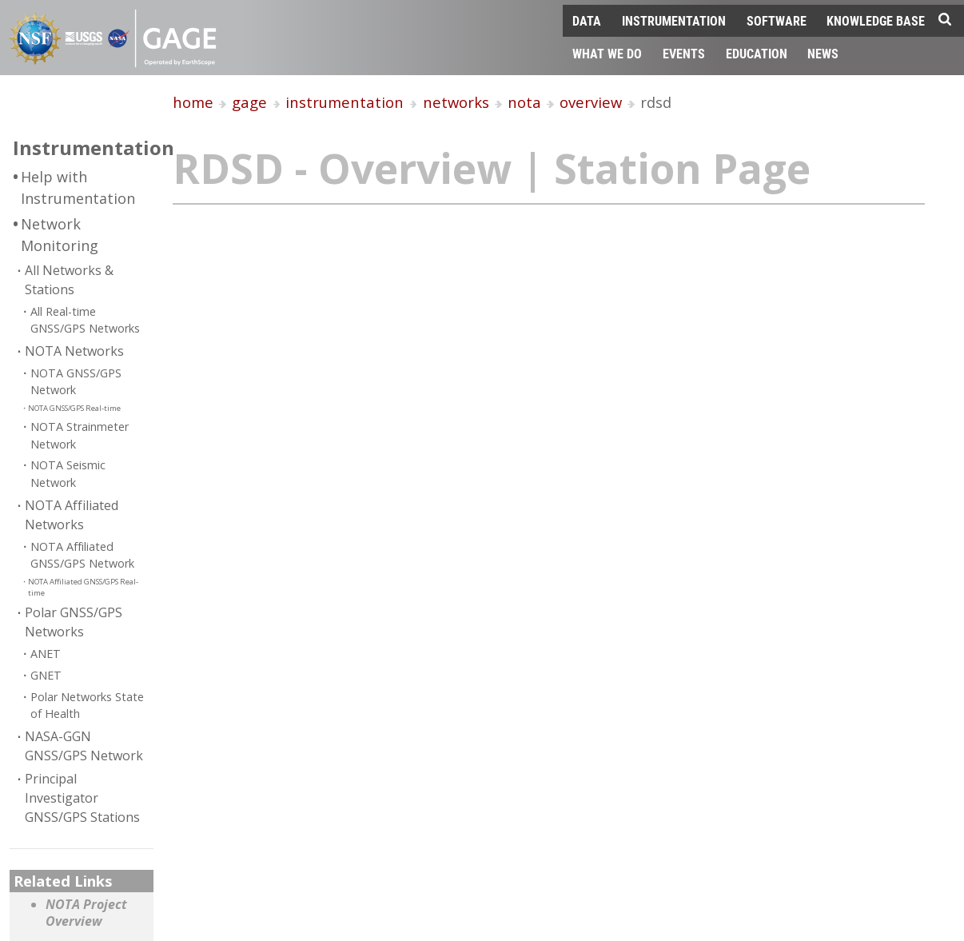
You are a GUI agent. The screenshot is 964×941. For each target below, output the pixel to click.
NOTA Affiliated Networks (71, 514)
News (823, 53)
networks (456, 102)
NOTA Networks (74, 351)
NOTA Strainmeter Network (79, 435)
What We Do (607, 53)
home (193, 102)
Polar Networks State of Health (87, 705)
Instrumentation (674, 20)
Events (684, 53)
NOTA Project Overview (86, 913)
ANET (45, 653)
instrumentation (344, 102)
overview (591, 102)
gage (249, 102)
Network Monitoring (59, 234)
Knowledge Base (876, 20)
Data (586, 20)
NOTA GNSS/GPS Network (75, 381)
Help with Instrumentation (78, 187)
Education (756, 53)
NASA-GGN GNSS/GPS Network (84, 746)
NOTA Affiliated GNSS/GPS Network (82, 555)
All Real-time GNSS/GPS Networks (85, 320)
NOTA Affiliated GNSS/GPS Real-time (83, 587)
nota (524, 102)
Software (777, 20)
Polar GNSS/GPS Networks (73, 622)
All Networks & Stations (69, 279)
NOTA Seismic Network (68, 473)
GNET (46, 675)
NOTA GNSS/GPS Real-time (74, 408)
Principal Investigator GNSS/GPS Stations (82, 798)
